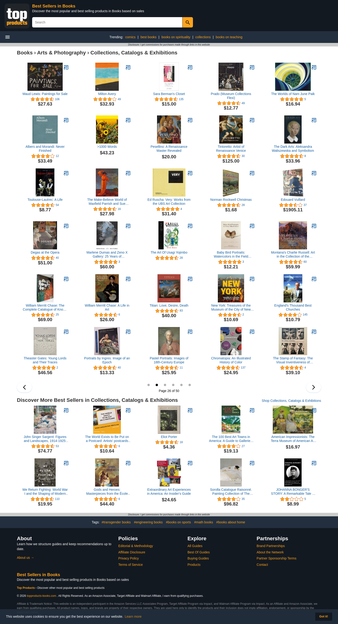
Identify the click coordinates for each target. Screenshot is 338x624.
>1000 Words (107, 146)
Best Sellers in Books (53, 6)
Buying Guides (198, 558)
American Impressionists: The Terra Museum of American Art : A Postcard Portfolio (293, 439)
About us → (25, 557)
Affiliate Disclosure (131, 552)
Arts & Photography (61, 53)
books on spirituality (175, 37)
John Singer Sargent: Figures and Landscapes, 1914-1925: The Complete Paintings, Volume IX (45, 439)
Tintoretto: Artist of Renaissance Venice (231, 148)
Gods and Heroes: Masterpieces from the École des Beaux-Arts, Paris (107, 492)
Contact (262, 565)
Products (194, 565)
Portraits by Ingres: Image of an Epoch (107, 360)
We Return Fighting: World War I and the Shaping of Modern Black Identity (45, 492)
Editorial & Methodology (135, 546)
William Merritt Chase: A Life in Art (107, 307)
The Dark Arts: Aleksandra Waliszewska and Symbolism (293, 148)
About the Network (270, 552)
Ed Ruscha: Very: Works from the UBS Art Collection (168, 201)
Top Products (26, 588)
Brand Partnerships (271, 546)
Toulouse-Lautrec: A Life (44, 200)
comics (130, 37)
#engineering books (148, 522)
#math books (203, 522)
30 (189, 384)
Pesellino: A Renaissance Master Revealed (168, 148)
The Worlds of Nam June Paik (293, 94)
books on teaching (229, 37)
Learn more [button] (133, 616)
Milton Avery (107, 94)
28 (173, 384)
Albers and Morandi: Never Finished (45, 148)
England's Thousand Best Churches (293, 307)
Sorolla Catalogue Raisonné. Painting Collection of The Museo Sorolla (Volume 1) (231, 492)
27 (165, 384)
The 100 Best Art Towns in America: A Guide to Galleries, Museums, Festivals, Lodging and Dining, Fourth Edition (231, 439)
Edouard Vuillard (293, 200)
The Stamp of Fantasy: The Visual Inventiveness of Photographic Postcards (293, 360)
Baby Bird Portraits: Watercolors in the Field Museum (231, 255)
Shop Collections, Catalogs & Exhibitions (291, 401)
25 (148, 384)
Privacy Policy (128, 558)
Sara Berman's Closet (169, 94)
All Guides (195, 546)
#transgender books (116, 522)
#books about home (230, 522)
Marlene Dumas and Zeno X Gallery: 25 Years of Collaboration (106, 255)
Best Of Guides (199, 552)
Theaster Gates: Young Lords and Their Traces (45, 360)
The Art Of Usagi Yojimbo (169, 252)
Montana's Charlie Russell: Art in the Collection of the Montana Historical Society (293, 255)
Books (25, 53)
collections (203, 37)
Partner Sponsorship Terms (276, 558)
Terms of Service (130, 565)
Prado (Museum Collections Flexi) (231, 96)
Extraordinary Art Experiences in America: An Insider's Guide (169, 491)
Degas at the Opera (45, 252)
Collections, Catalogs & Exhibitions (133, 53)
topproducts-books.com (41, 595)
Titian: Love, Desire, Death (169, 305)
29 (181, 384)
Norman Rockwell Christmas (231, 200)
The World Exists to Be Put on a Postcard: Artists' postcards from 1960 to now (107, 439)
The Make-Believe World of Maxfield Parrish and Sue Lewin (107, 202)
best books (149, 37)
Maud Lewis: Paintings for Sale (45, 94)
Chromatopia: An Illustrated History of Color (231, 360)
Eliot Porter (169, 437)
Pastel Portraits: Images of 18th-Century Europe (169, 360)
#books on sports (178, 522)
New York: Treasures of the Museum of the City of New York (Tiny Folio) (231, 308)
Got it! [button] (323, 616)
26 (156, 384)
